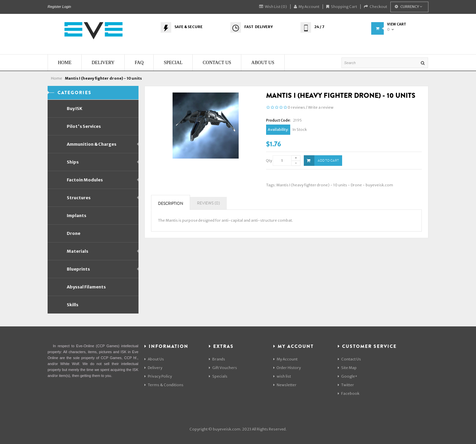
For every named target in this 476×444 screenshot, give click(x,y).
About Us (154, 359)
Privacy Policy (158, 376)
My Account (306, 6)
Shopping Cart (341, 6)
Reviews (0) (208, 203)
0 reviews (296, 107)
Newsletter (285, 385)
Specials (218, 376)
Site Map (347, 367)
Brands (217, 359)
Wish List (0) (273, 6)
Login (66, 7)
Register (54, 7)
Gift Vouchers (223, 367)
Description (170, 203)
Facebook (348, 393)
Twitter (346, 385)
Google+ (347, 376)
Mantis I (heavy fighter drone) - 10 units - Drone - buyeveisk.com (334, 185)
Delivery (153, 367)
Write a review (321, 107)
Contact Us (349, 359)
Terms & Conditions (163, 385)
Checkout (375, 6)
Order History (287, 367)
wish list (282, 376)
